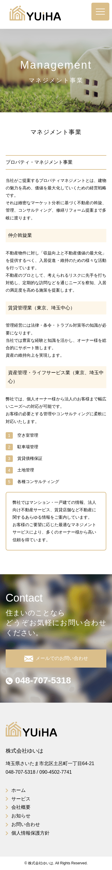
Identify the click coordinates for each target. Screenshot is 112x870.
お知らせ (20, 815)
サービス (20, 798)
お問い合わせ (25, 824)
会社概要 (20, 807)
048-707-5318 (38, 680)
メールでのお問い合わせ (56, 659)
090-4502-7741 (55, 772)
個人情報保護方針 (30, 833)
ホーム (18, 790)
